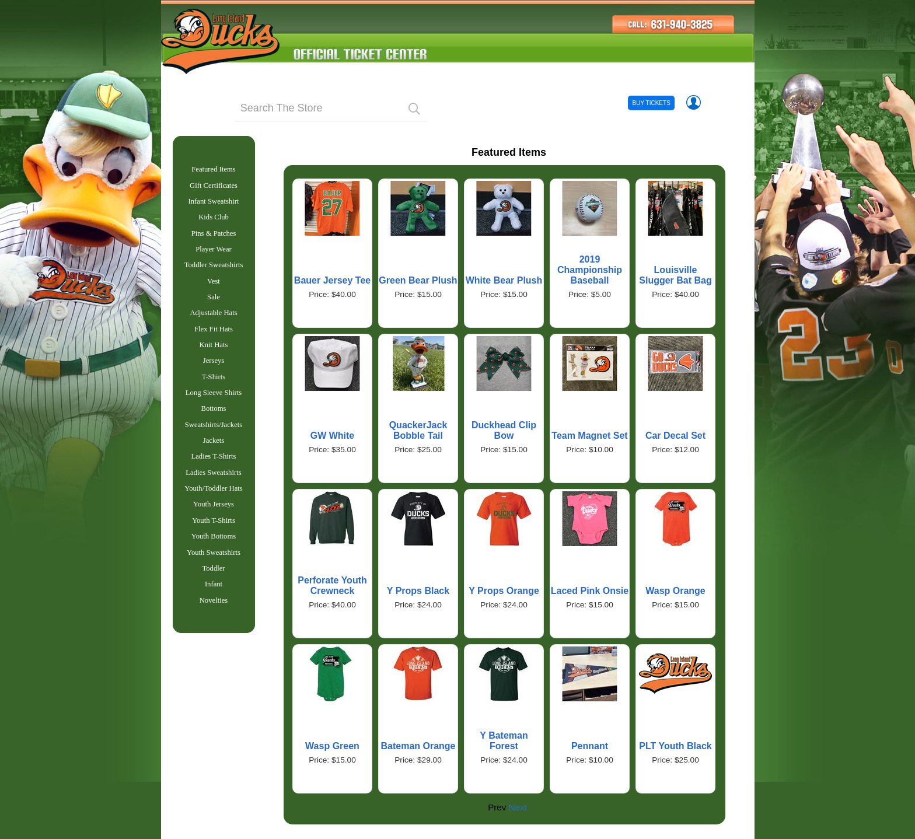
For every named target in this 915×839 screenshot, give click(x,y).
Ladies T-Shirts (213, 478)
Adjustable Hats (213, 324)
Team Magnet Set (589, 436)
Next (518, 807)
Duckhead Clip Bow (504, 430)
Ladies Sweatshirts (213, 496)
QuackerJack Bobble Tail (418, 430)
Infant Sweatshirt (213, 205)
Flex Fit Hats (213, 342)
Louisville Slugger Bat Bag (675, 275)
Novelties (214, 633)
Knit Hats (214, 359)
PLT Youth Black (675, 746)
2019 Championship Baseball (589, 269)
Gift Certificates (214, 188)
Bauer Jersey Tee (332, 280)
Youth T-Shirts (213, 547)
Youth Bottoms (213, 564)
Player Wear (213, 256)
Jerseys (214, 376)
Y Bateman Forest (504, 740)
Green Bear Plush (418, 280)
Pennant (589, 746)
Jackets (214, 461)
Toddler (213, 599)
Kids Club (213, 222)
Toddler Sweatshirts (213, 273)
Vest (213, 290)
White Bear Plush (504, 280)
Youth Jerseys (213, 530)
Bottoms (213, 427)
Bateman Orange (417, 746)
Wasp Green (332, 746)
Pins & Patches (213, 239)
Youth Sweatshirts (213, 582)
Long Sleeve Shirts (214, 410)
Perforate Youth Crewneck (332, 585)
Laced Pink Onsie (589, 591)
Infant (213, 615)
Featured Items (213, 170)
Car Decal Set (675, 436)
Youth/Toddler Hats (213, 513)
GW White (332, 436)
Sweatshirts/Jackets (213, 445)
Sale (213, 307)
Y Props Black (418, 591)
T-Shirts (213, 393)
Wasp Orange (675, 591)
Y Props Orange (504, 591)
